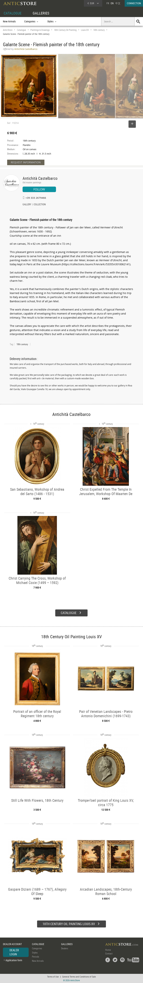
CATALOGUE (12, 13)
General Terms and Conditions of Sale (79, 976)
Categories (37, 948)
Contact (109, 953)
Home (108, 949)
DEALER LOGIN (14, 952)
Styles (35, 952)
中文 (117, 3)
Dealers (64, 948)
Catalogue (21, 30)
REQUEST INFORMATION (26, 162)
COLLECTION (40, 204)
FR (107, 3)
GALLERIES (41, 13)
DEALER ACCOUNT (12, 944)
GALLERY (27, 204)
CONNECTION (134, 3)
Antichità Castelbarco (40, 178)
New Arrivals (9, 21)
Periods (35, 956)
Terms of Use (53, 976)
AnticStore (7, 30)
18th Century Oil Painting (65, 30)
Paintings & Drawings (40, 30)
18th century (99, 30)
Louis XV (85, 30)
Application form (14, 960)
